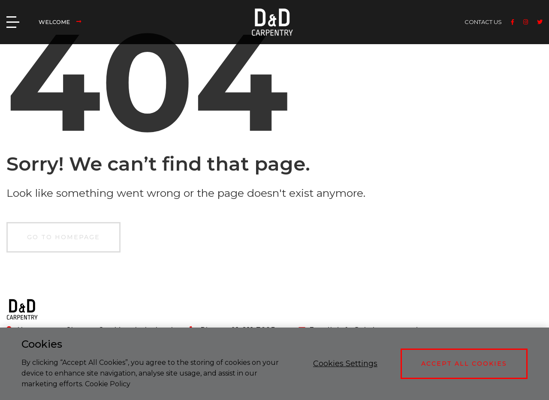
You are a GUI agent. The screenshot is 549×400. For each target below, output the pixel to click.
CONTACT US (483, 21)
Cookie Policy (107, 384)
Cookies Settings (345, 363)
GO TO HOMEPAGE (63, 237)
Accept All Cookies (464, 363)
